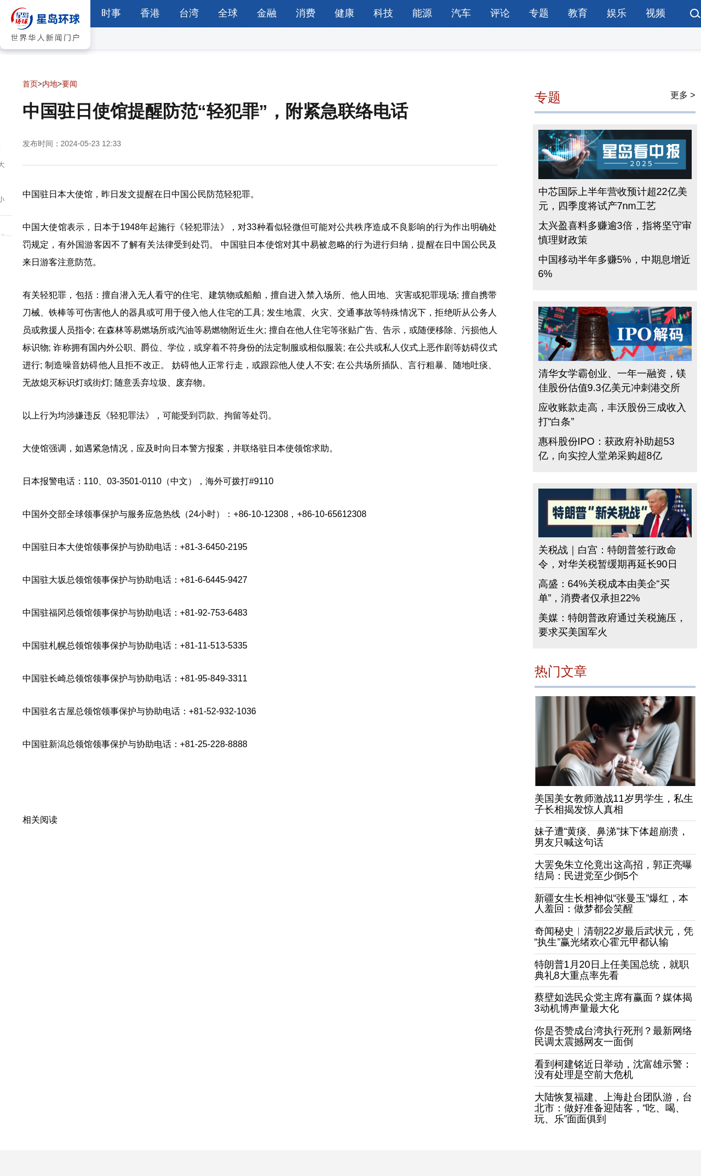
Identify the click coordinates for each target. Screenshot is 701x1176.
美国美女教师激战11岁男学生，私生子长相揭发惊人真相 (614, 804)
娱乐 (617, 13)
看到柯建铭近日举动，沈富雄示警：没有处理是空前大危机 (613, 1070)
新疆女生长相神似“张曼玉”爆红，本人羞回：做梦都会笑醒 (612, 904)
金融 (267, 13)
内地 (50, 83)
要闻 (69, 83)
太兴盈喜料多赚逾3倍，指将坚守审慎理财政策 (615, 232)
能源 (422, 13)
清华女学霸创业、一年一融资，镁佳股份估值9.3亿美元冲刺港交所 (612, 380)
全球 (228, 13)
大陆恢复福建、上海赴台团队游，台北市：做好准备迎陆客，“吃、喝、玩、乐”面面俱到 (613, 1108)
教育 (578, 13)
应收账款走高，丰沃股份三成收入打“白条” (612, 414)
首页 (30, 83)
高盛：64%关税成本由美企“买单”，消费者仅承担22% (604, 591)
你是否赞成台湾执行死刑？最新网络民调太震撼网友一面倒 (613, 1036)
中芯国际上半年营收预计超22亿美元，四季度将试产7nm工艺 (612, 198)
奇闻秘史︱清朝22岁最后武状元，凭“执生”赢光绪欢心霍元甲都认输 (614, 937)
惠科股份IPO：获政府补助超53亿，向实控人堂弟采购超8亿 (606, 448)
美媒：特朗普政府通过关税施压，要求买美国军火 (612, 625)
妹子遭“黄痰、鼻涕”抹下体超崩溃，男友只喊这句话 (612, 837)
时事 (111, 13)
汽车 (461, 13)
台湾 (189, 13)
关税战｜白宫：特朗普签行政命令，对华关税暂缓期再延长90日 (607, 557)
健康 (344, 13)
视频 (655, 13)
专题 (539, 13)
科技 (383, 13)
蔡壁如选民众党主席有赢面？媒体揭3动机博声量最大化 (613, 1003)
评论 (500, 13)
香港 (150, 13)
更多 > (683, 95)
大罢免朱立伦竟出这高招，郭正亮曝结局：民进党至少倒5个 (613, 870)
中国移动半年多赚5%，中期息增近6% (614, 266)
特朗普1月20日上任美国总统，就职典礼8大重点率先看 (612, 970)
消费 (305, 13)
